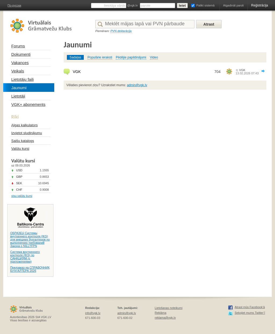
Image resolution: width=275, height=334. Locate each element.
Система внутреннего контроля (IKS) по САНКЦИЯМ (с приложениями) (25, 256)
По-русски (14, 5)
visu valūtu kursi (21, 195)
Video (154, 57)
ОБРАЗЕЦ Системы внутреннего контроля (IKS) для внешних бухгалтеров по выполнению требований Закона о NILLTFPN (30, 239)
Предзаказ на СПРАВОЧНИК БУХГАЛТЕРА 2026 (30, 269)
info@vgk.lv (92, 313)
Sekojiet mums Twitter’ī (250, 312)
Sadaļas (75, 57)
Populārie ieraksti (100, 57)
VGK (77, 71)
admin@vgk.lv (137, 85)
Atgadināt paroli (233, 5)
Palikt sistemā (205, 5)
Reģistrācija (259, 5)
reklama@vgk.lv (165, 317)
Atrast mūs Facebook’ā (250, 307)
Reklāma (160, 312)
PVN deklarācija (120, 31)
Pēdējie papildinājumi (131, 57)
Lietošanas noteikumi (168, 307)
